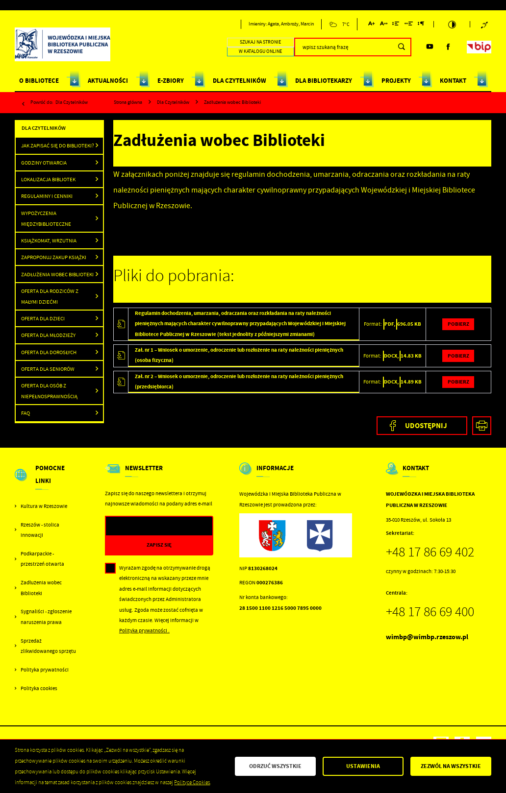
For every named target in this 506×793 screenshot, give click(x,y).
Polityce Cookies (192, 782)
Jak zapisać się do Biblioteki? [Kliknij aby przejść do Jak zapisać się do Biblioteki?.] (57, 145)
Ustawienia (363, 766)
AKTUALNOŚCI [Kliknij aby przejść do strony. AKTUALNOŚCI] (108, 80)
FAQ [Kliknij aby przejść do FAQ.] (25, 412)
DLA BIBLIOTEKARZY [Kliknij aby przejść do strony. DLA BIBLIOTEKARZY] (323, 80)
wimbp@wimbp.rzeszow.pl (427, 637)
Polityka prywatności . (144, 630)
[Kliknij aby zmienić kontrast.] (452, 24)
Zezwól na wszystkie (451, 766)
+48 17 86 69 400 (430, 611)
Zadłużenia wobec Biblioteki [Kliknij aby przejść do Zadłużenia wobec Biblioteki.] (41, 587)
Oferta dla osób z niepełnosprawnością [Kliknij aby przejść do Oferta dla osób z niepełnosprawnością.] (49, 391)
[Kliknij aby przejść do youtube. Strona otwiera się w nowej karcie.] (429, 46)
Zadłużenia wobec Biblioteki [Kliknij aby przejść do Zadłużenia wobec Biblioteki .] (57, 274)
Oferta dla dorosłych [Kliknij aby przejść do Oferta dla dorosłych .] (48, 352)
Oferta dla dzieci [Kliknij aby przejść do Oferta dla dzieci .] (43, 318)
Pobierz (458, 324)
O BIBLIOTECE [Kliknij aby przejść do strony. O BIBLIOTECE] (39, 80)
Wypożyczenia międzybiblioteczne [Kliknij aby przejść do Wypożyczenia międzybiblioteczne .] (46, 218)
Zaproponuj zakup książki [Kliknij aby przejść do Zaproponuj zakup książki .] (53, 257)
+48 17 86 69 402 (430, 552)
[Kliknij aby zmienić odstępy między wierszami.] (396, 25)
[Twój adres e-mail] (144, 526)
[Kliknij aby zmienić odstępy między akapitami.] (421, 25)
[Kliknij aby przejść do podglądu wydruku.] (481, 425)
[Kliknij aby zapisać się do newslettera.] (159, 544)
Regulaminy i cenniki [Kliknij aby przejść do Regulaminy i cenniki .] (47, 195)
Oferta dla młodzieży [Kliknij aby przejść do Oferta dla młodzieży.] (48, 335)
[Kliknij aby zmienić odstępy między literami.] (384, 25)
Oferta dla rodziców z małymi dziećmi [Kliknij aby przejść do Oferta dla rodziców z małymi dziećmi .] (49, 296)
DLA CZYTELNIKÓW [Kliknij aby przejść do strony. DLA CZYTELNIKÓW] (239, 80)
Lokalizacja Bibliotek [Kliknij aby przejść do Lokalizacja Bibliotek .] (48, 179)
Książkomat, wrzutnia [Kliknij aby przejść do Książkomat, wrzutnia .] (48, 240)
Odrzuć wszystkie (275, 766)
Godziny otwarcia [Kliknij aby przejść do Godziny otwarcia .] (44, 162)
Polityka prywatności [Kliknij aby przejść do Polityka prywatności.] (45, 670)
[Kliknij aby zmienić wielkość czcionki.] (371, 25)
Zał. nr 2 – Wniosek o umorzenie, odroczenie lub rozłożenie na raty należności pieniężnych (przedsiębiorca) (239, 381)
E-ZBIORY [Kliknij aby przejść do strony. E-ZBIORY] (170, 80)
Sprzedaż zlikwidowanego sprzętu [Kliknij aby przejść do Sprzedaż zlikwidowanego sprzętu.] (48, 646)
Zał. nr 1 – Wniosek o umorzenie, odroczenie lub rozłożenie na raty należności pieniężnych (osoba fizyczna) (239, 355)
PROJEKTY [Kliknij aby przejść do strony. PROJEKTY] (396, 80)
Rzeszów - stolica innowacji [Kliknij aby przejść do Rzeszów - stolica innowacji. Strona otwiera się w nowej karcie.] (40, 530)
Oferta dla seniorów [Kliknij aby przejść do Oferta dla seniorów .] (48, 368)
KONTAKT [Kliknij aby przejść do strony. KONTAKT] (453, 80)
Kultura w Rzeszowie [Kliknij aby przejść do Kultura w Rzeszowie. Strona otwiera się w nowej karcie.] (44, 506)
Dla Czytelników (71, 102)
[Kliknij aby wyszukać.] (401, 47)
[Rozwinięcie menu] (46, 481)
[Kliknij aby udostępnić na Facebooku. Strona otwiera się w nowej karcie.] (422, 425)
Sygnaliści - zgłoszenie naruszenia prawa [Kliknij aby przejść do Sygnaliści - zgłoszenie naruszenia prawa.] (46, 616)
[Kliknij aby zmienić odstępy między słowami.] (408, 25)
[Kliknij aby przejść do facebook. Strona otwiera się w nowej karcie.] (448, 46)
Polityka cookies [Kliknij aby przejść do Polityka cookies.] (39, 688)
